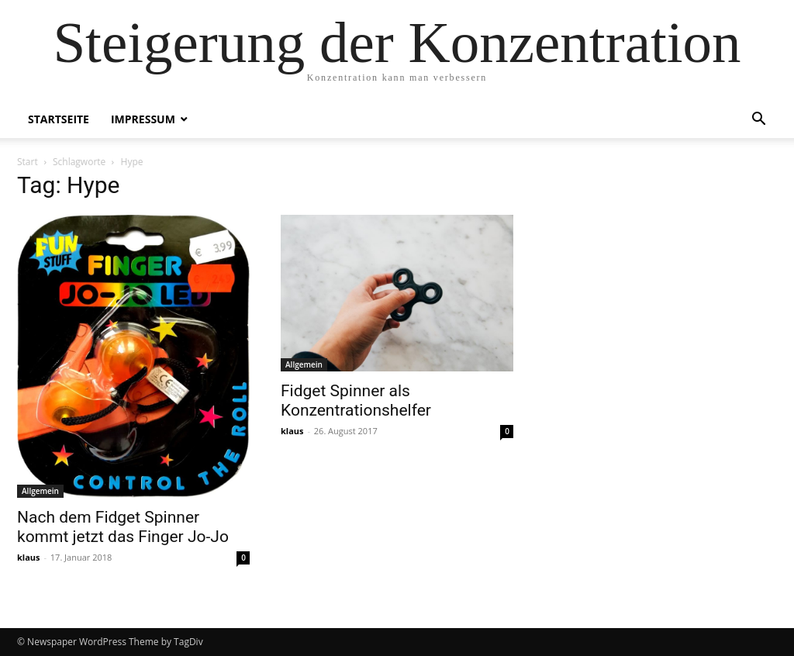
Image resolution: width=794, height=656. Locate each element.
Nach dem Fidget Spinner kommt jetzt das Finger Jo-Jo (123, 527)
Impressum (143, 119)
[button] (758, 120)
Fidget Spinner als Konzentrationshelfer (356, 400)
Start (27, 161)
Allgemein (40, 490)
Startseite (58, 119)
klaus (28, 557)
